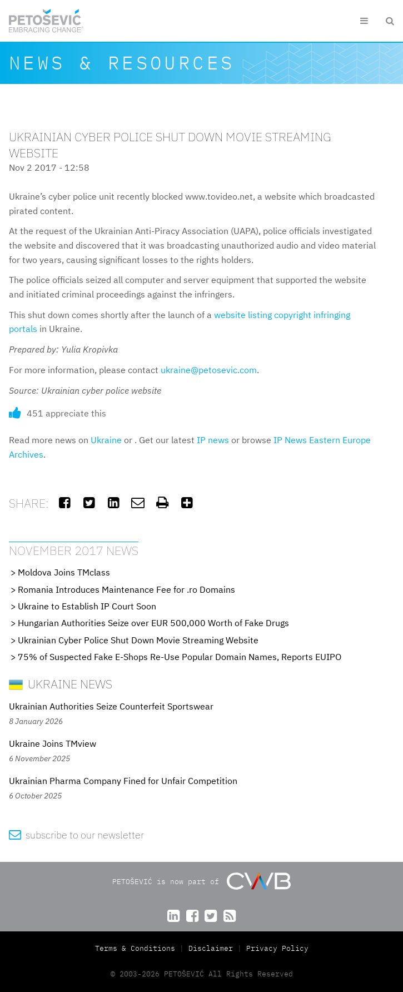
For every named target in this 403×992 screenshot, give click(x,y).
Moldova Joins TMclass (64, 572)
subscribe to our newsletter (76, 835)
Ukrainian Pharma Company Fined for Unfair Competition (123, 780)
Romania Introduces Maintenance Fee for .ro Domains (126, 589)
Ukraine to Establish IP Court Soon (87, 606)
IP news (213, 439)
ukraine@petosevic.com (209, 369)
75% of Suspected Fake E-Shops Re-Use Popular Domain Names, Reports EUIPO (179, 656)
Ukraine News (60, 684)
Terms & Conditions (137, 948)
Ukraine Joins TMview (52, 743)
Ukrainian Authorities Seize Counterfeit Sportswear (111, 706)
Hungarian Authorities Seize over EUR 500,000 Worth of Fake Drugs (153, 622)
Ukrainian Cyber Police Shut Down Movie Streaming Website (138, 640)
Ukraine (106, 439)
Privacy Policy (277, 948)
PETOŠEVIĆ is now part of (201, 881)
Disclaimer (210, 948)
